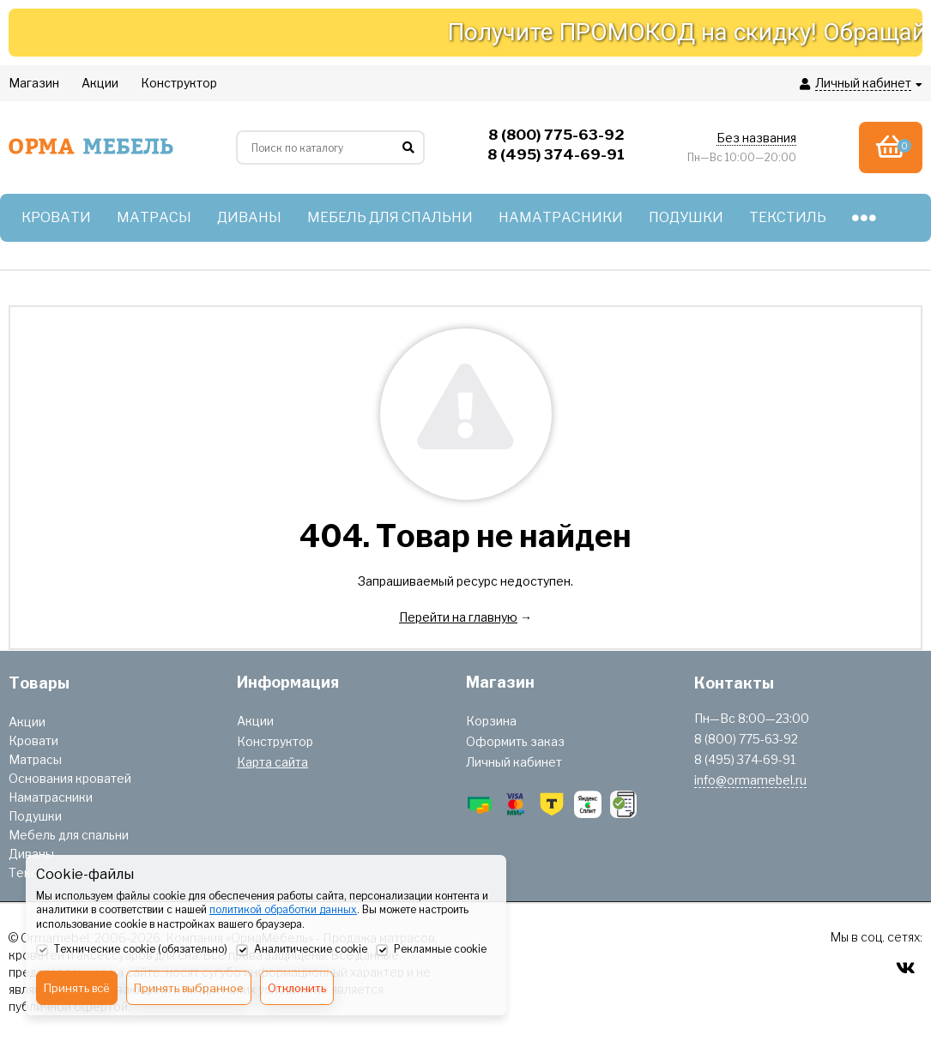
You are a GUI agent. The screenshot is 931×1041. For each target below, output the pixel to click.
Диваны (31, 853)
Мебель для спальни (69, 834)
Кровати (33, 740)
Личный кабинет (514, 762)
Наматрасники (51, 797)
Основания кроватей (70, 778)
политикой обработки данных (283, 909)
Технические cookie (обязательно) (131, 950)
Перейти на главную (458, 617)
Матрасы (35, 759)
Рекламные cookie (431, 950)
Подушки (35, 816)
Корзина (491, 720)
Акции (27, 721)
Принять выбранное (189, 988)
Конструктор (275, 741)
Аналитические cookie (301, 950)
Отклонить (297, 988)
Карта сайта (272, 762)
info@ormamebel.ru (750, 780)
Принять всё (77, 988)
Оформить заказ (515, 741)
